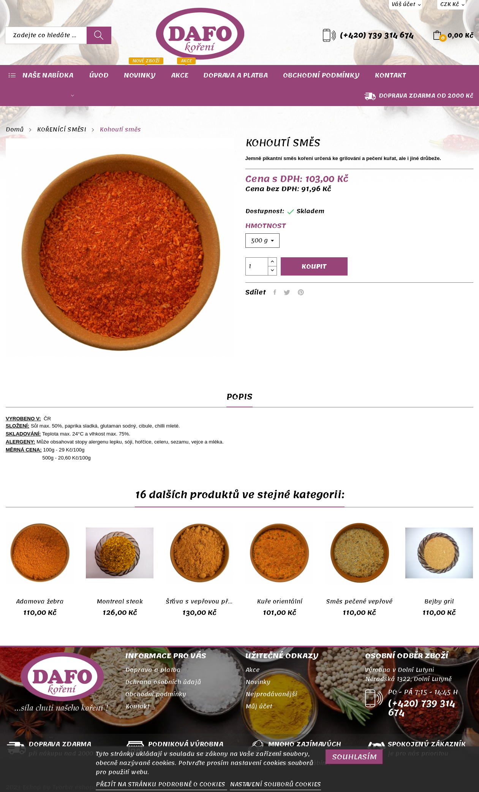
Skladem (310, 211)
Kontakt (137, 706)
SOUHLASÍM (354, 757)
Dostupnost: (264, 211)
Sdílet (275, 292)
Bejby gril (439, 601)
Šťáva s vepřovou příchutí (199, 601)
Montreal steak (119, 601)
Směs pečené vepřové (359, 601)
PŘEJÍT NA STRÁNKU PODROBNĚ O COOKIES (161, 784)
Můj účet (258, 706)
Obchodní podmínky (155, 694)
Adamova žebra (40, 601)
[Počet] (256, 266)
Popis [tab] (239, 398)
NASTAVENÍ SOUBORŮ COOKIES (275, 784)
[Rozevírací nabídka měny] (451, 5)
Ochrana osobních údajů (163, 682)
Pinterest (301, 292)
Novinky (257, 682)
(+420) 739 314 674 (377, 35)
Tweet (287, 292)
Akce (252, 670)
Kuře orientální (279, 601)
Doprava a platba (153, 670)
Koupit (314, 266)
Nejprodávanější (271, 694)
